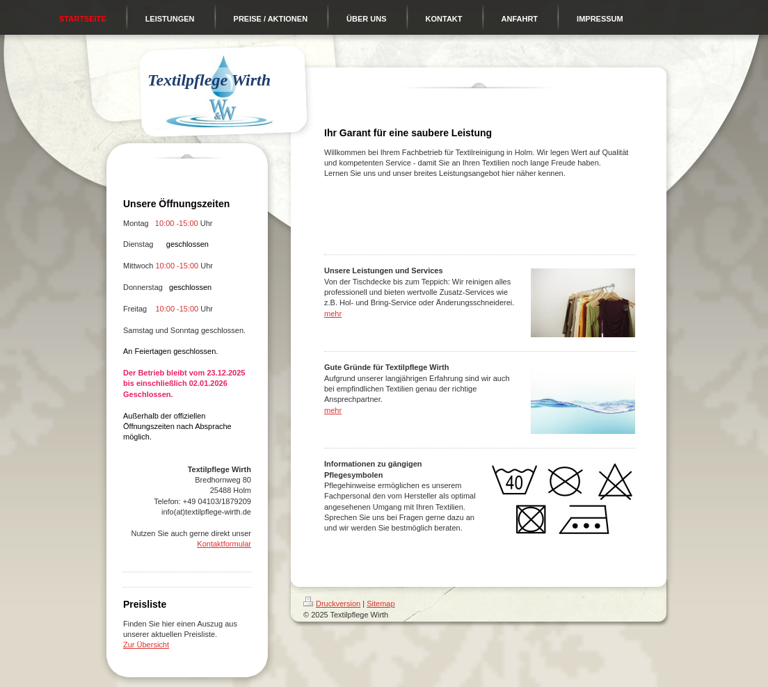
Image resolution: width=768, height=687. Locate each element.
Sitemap (380, 603)
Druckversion (331, 603)
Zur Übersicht (146, 644)
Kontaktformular (224, 544)
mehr (333, 313)
